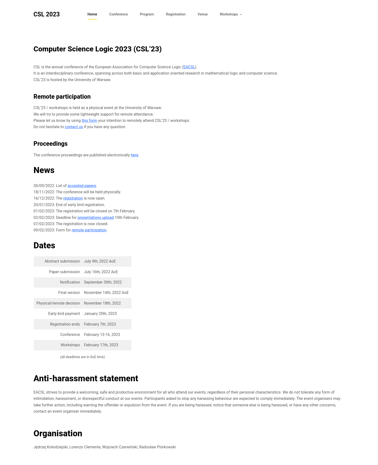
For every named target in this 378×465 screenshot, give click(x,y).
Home (92, 14)
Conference (118, 14)
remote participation (89, 230)
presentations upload (96, 217)
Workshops (231, 14)
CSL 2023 (47, 14)
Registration (175, 14)
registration (73, 198)
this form (89, 120)
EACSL (189, 67)
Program (147, 14)
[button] (240, 14)
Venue (203, 14)
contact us (74, 127)
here (134, 155)
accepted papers (82, 185)
